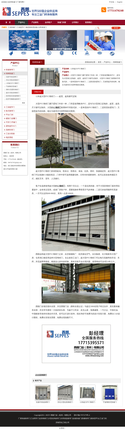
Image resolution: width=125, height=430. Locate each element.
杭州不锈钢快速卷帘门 (13, 99)
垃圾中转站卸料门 (12, 77)
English (119, 2)
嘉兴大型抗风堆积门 (12, 93)
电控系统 (9, 137)
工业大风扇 (10, 134)
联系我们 (88, 22)
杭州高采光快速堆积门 (13, 96)
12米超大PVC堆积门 (12, 83)
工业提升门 (10, 107)
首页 (99, 62)
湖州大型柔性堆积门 (12, 89)
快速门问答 (61, 22)
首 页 (8, 22)
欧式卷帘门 (10, 111)
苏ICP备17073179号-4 (82, 415)
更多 (23, 103)
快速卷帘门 (10, 70)
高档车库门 (10, 130)
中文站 (111, 2)
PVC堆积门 (56, 107)
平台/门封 (9, 115)
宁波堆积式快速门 (12, 86)
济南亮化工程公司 (62, 422)
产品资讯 (34, 22)
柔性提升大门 (11, 126)
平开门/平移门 (11, 122)
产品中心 (21, 22)
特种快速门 (10, 73)
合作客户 (48, 22)
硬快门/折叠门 (11, 118)
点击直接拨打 (41, 375)
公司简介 (75, 22)
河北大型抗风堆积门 (12, 80)
